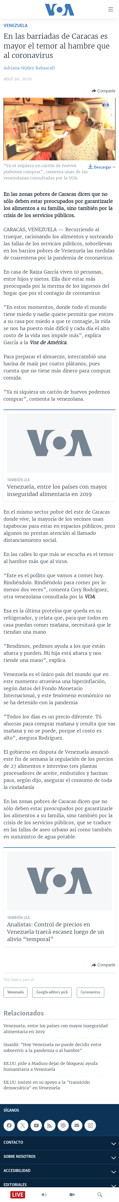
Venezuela (15, 25)
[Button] (103, 90)
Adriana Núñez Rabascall (29, 68)
